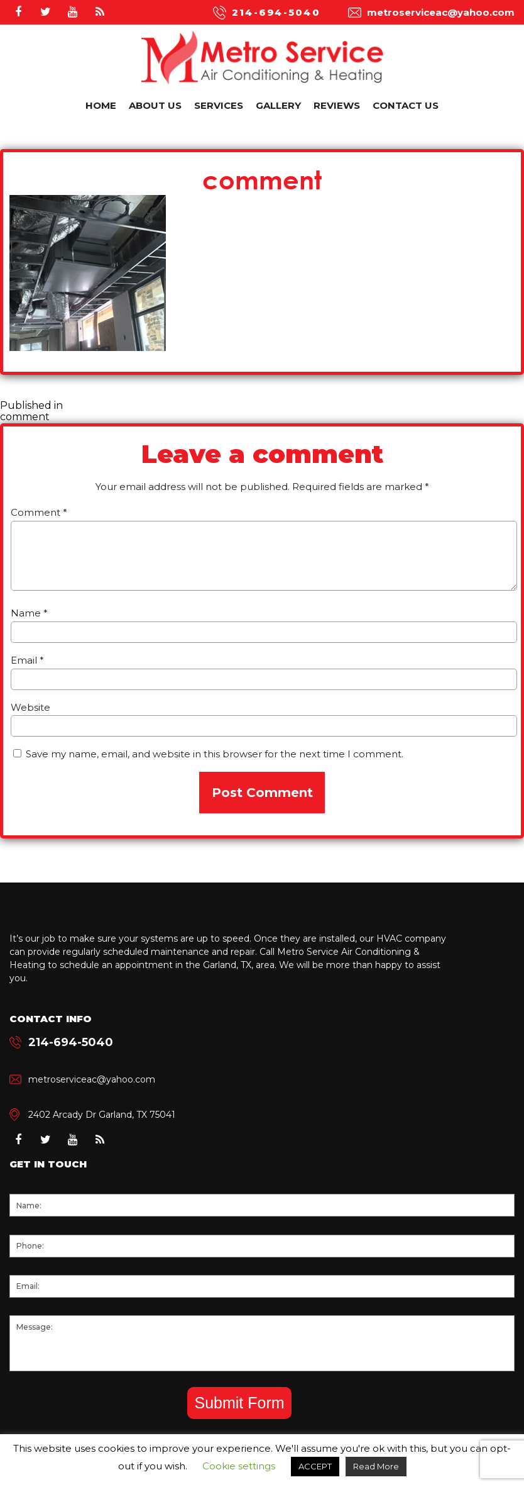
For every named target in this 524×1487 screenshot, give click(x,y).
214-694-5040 (276, 12)
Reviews (337, 105)
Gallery (278, 105)
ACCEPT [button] (315, 1466)
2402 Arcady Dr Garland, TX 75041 (101, 1114)
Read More (376, 1466)
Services (218, 105)
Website (30, 707)
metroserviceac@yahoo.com (441, 12)
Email (27, 660)
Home (100, 105)
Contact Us (406, 105)
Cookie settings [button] (238, 1466)
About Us (155, 105)
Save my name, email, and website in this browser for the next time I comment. (214, 754)
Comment (39, 512)
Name (29, 613)
